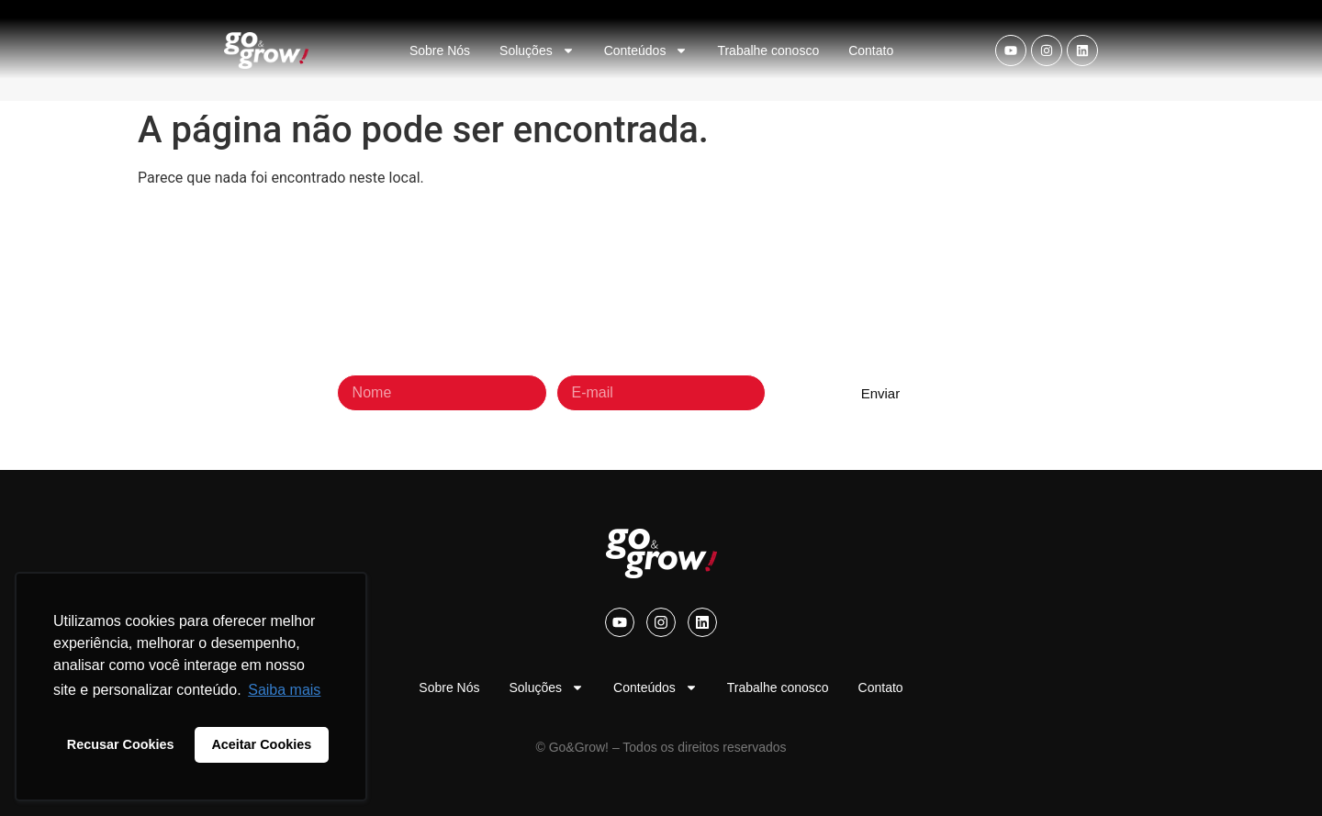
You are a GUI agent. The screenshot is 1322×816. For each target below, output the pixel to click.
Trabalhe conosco (768, 50)
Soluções (537, 50)
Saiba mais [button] (284, 690)
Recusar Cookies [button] (120, 744)
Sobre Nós (439, 50)
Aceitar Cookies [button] (261, 744)
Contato (870, 50)
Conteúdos (646, 50)
